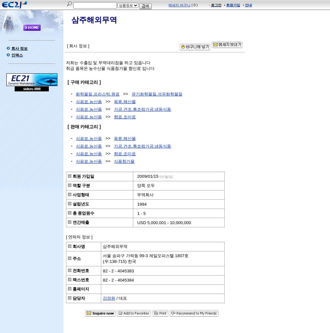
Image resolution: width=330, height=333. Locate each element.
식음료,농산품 (89, 101)
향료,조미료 (125, 117)
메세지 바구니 (179, 5)
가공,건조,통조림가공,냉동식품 (142, 109)
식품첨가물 (124, 161)
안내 (248, 5)
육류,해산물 (125, 101)
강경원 (109, 298)
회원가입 (233, 5)
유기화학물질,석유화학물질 (157, 94)
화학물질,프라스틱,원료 (97, 94)
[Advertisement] (31, 138)
